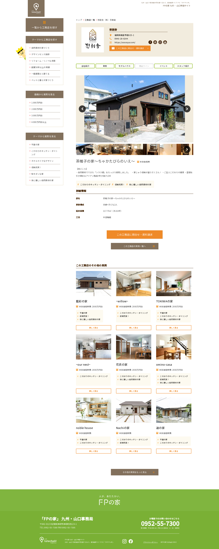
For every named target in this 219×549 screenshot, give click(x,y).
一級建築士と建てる (40, 73)
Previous (82, 108)
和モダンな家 (37, 173)
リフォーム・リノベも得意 (43, 60)
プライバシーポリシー (150, 542)
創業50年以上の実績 (40, 67)
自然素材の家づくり (40, 47)
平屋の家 (83, 313)
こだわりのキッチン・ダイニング (95, 184)
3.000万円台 (37, 115)
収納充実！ (120, 184)
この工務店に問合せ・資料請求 (130, 48)
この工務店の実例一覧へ (135, 246)
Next (187, 108)
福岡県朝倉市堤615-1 (124, 35)
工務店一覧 (90, 19)
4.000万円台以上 (39, 122)
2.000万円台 (37, 109)
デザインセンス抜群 (40, 54)
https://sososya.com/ (124, 42)
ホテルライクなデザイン (42, 160)
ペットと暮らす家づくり (42, 80)
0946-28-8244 (121, 38)
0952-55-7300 (160, 523)
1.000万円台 (37, 102)
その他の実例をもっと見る (135, 472)
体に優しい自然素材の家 (140, 184)
